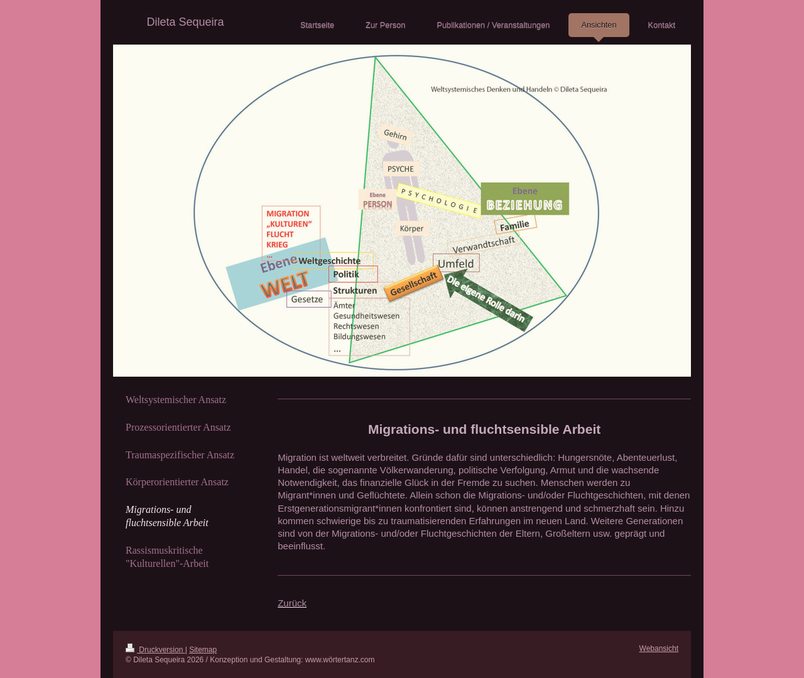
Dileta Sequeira (185, 22)
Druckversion (155, 649)
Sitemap (203, 649)
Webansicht (658, 648)
